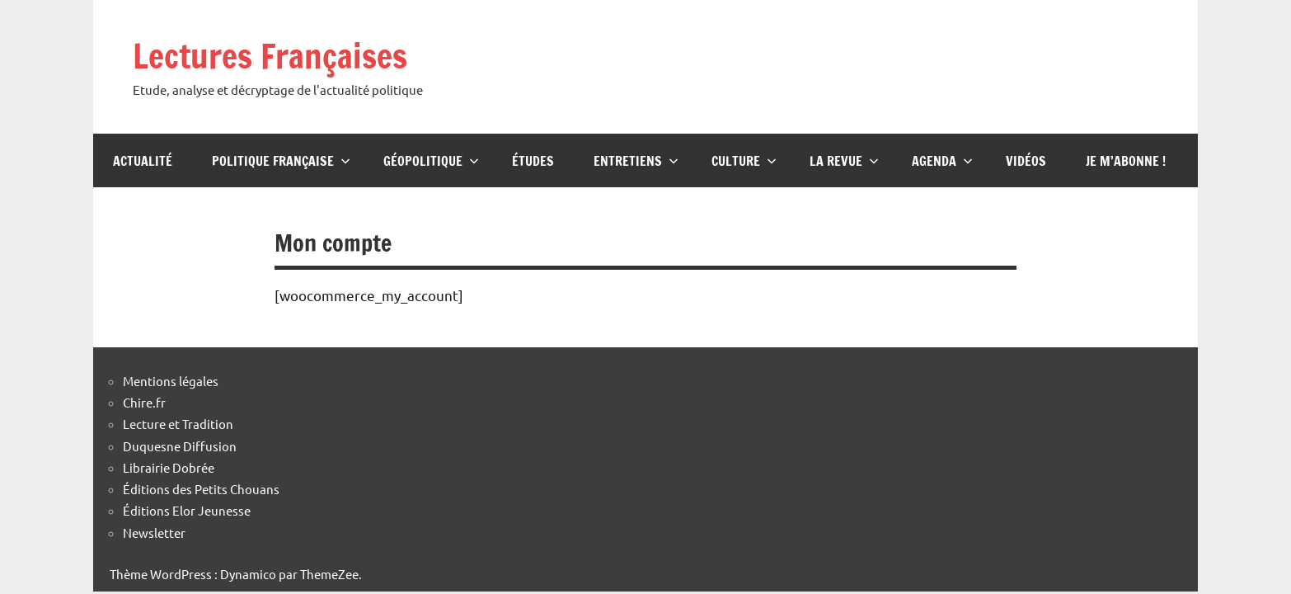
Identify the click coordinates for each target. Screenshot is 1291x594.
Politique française (281, 161)
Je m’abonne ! (1126, 161)
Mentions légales (170, 381)
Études (533, 161)
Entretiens (636, 161)
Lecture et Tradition (178, 423)
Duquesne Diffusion (180, 446)
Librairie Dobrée (168, 467)
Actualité (142, 161)
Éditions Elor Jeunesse (187, 510)
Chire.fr (144, 402)
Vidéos (1026, 161)
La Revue (844, 161)
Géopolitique (431, 161)
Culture (744, 161)
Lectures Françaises (270, 55)
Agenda (942, 161)
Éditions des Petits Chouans (201, 489)
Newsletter (154, 532)
